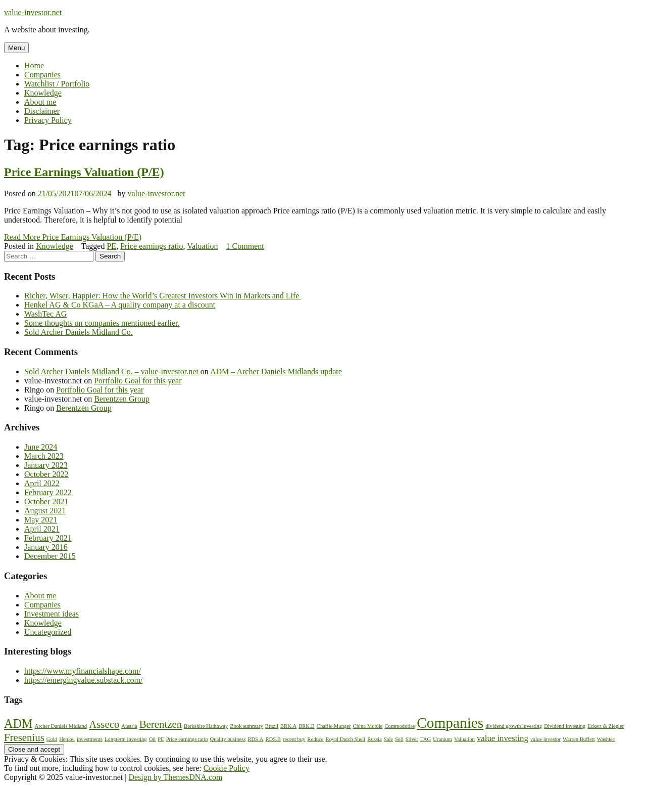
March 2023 (44, 456)
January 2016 (46, 547)
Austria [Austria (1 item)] (129, 726)
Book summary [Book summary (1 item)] (246, 726)
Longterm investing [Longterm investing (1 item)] (126, 739)
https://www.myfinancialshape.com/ (82, 671)
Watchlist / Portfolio (56, 83)
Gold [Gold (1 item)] (51, 739)
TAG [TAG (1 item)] (425, 739)
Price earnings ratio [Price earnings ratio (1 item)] (187, 739)
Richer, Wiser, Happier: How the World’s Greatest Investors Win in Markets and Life (162, 295)
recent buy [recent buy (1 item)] (294, 739)
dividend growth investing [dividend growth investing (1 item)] (513, 726)
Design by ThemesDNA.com (175, 777)
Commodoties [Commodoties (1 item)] (400, 726)
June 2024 (40, 447)
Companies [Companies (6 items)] (450, 723)
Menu (16, 48)
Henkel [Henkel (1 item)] (67, 739)
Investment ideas (51, 613)
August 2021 (45, 510)
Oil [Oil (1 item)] (152, 739)
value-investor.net (33, 12)
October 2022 (46, 474)
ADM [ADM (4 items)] (18, 723)
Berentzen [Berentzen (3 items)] (160, 724)
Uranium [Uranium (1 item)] (442, 739)
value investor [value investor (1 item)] (545, 739)
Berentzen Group (122, 399)
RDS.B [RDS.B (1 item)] (273, 739)
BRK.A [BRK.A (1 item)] (288, 726)
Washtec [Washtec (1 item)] (606, 739)
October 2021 (46, 501)
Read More (72, 237)
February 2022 (48, 492)
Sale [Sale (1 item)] (388, 739)
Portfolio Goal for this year (137, 380)
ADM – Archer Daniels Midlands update (276, 371)
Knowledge (43, 93)
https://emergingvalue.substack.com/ (83, 680)
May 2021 (40, 519)
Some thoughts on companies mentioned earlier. (102, 323)
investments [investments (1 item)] (90, 739)
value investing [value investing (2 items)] (502, 738)
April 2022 (42, 483)
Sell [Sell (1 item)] (399, 739)
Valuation (202, 246)
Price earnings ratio (151, 246)
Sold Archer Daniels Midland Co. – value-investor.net (111, 371)
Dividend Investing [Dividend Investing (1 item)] (564, 726)
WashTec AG (45, 314)
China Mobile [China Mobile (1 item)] (368, 726)
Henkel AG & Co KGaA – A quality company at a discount (119, 304)
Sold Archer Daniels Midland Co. (78, 332)
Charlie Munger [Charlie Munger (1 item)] (334, 726)
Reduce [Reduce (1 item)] (316, 739)
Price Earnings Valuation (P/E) (84, 172)
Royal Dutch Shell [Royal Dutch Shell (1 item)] (346, 739)
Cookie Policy (227, 768)
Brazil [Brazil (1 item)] (271, 726)
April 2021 (42, 529)
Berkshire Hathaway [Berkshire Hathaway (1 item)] (206, 726)
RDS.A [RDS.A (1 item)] (255, 739)
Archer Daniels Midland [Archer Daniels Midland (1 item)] (61, 726)
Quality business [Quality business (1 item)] (228, 739)
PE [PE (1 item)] (161, 739)
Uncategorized (47, 632)
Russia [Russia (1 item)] (374, 739)
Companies (42, 74)
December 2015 (50, 556)
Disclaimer (42, 111)
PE (111, 246)
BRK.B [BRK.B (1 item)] (307, 726)
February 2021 (48, 538)
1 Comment (245, 246)
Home (34, 65)
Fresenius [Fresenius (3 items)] (24, 737)
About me (40, 102)
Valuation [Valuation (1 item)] (464, 739)
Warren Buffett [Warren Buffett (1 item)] (579, 739)
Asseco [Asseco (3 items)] (104, 724)
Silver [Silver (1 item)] (412, 739)
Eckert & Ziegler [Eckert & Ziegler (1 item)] (605, 726)
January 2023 (46, 465)
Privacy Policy (48, 120)
